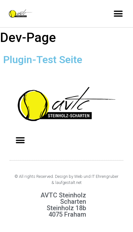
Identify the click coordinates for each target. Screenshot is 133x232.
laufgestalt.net (68, 182)
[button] (118, 13)
